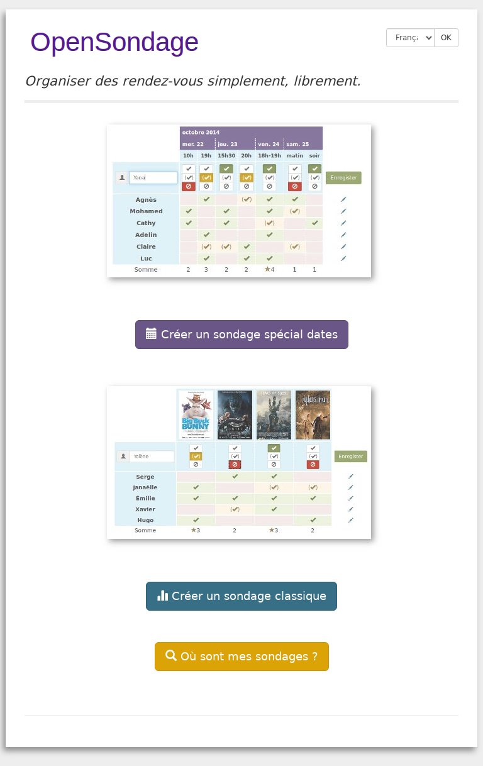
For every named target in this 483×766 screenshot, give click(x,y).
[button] (241, 229)
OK (446, 37)
